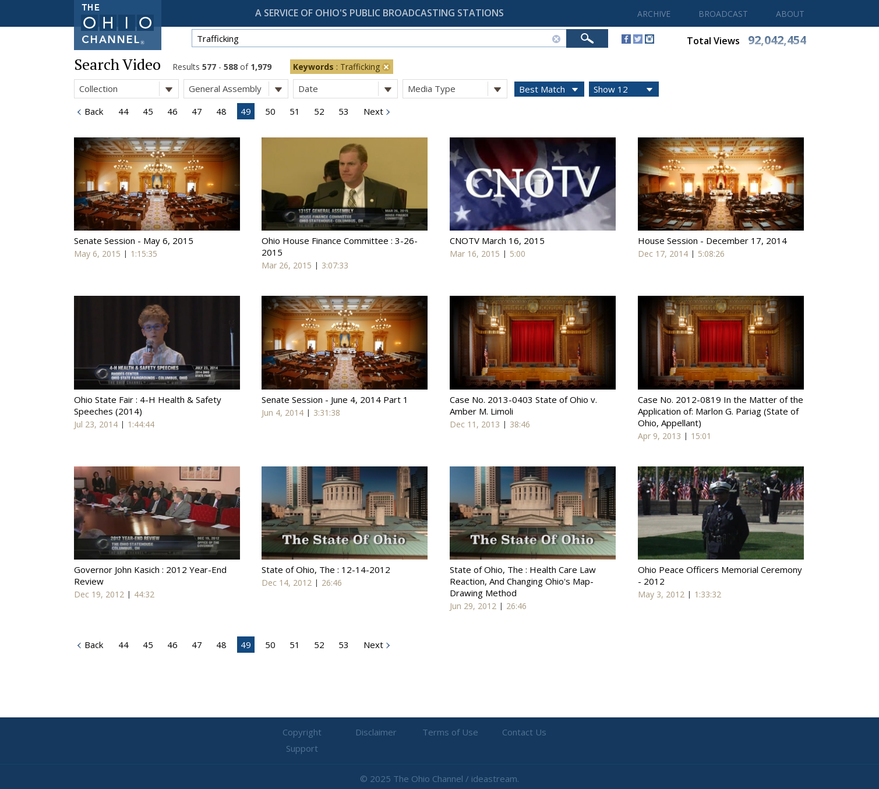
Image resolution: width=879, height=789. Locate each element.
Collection (128, 89)
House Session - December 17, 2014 (712, 240)
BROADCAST (723, 13)
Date (347, 89)
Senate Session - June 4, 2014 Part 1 (335, 399)
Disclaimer (369, 732)
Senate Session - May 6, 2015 (133, 240)
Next (372, 111)
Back (92, 111)
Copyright (299, 732)
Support (579, 732)
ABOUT (790, 13)
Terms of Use (440, 732)
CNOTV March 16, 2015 (497, 240)
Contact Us (510, 732)
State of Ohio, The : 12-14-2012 (326, 569)
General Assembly (238, 89)
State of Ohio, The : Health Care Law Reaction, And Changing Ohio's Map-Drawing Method (523, 581)
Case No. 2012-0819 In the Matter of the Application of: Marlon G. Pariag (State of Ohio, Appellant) (720, 411)
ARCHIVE (653, 13)
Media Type (457, 89)
